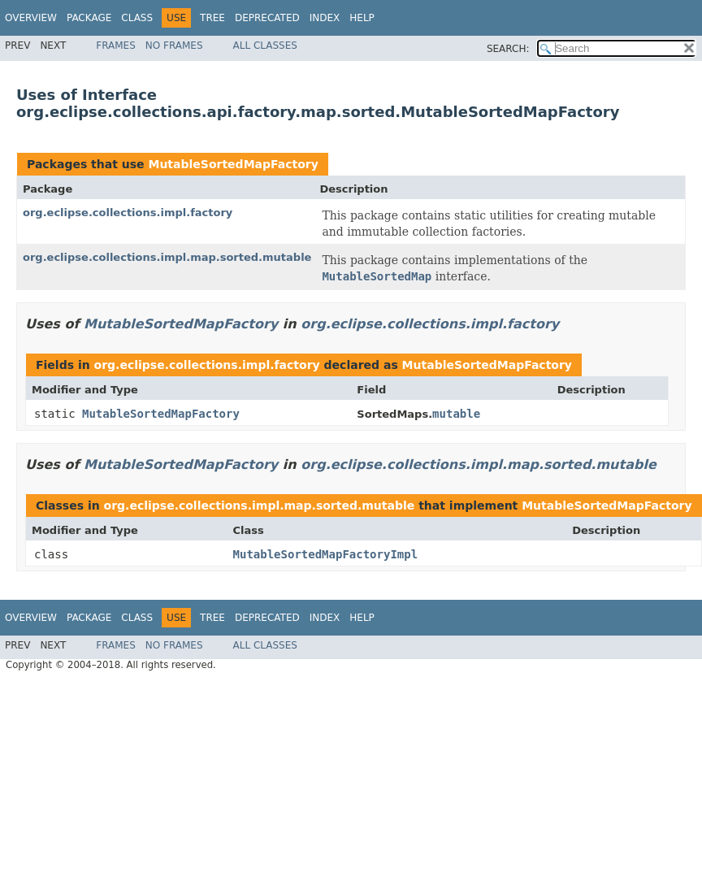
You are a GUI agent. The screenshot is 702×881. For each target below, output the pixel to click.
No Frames (174, 45)
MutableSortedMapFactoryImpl (325, 554)
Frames (116, 45)
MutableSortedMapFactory (233, 164)
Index (325, 18)
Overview (31, 18)
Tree (212, 18)
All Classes (265, 45)
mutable (456, 413)
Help (362, 18)
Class (137, 18)
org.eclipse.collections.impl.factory (127, 212)
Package (89, 18)
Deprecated (267, 18)
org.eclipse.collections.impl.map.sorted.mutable (167, 257)
